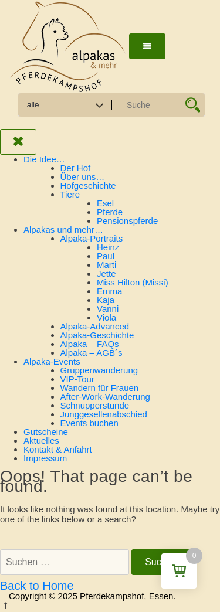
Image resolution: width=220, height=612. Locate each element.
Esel (105, 203)
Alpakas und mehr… (63, 229)
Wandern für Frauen (99, 388)
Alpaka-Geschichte (97, 335)
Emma (109, 291)
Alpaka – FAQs (89, 344)
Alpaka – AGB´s (91, 353)
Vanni (108, 309)
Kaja (105, 300)
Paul (105, 256)
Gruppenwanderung (99, 370)
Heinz (108, 247)
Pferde (110, 212)
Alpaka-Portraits (91, 238)
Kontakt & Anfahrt (57, 449)
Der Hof (75, 168)
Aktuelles (41, 441)
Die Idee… (44, 159)
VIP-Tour (77, 379)
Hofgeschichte (88, 186)
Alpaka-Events (51, 361)
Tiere (70, 194)
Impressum (45, 458)
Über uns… (82, 177)
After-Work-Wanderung (105, 397)
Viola (106, 317)
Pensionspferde (127, 221)
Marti (106, 265)
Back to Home (37, 585)
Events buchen (89, 423)
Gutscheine (45, 432)
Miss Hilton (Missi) (132, 282)
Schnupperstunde (95, 405)
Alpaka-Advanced (95, 326)
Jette (106, 273)
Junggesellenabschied (103, 414)
